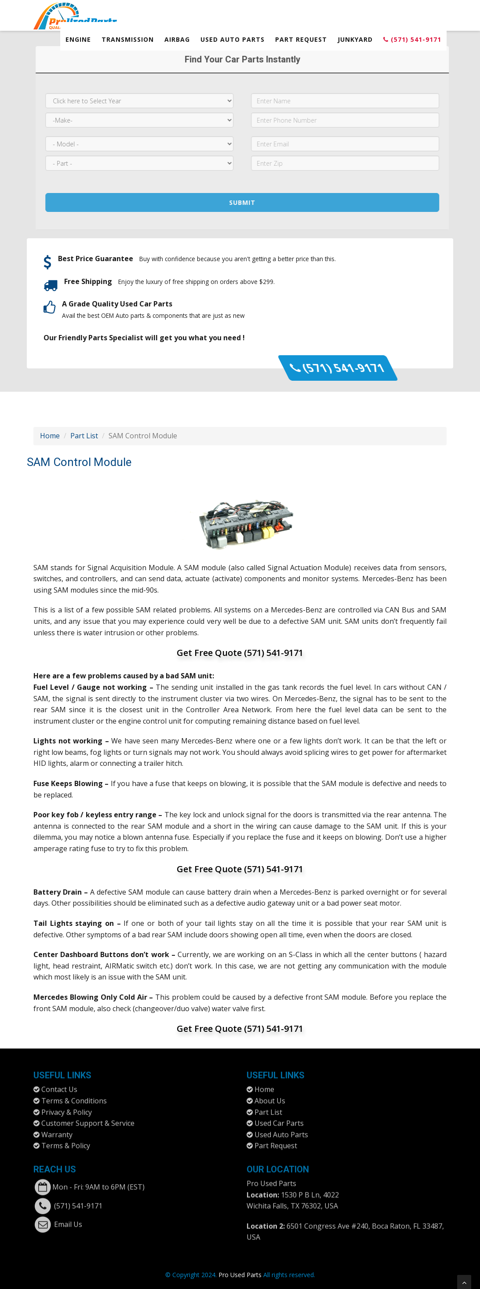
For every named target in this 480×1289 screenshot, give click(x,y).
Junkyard (355, 39)
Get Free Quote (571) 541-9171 (240, 653)
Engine (78, 39)
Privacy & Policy (66, 1107)
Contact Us (59, 1085)
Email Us (68, 1220)
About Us (270, 1096)
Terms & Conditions (74, 1096)
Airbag (177, 39)
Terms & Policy (65, 1141)
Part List (84, 436)
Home (50, 436)
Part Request (301, 39)
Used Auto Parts (232, 39)
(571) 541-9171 (412, 39)
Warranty (57, 1130)
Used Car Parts (279, 1119)
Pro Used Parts (271, 1179)
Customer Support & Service (88, 1119)
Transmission (128, 39)
